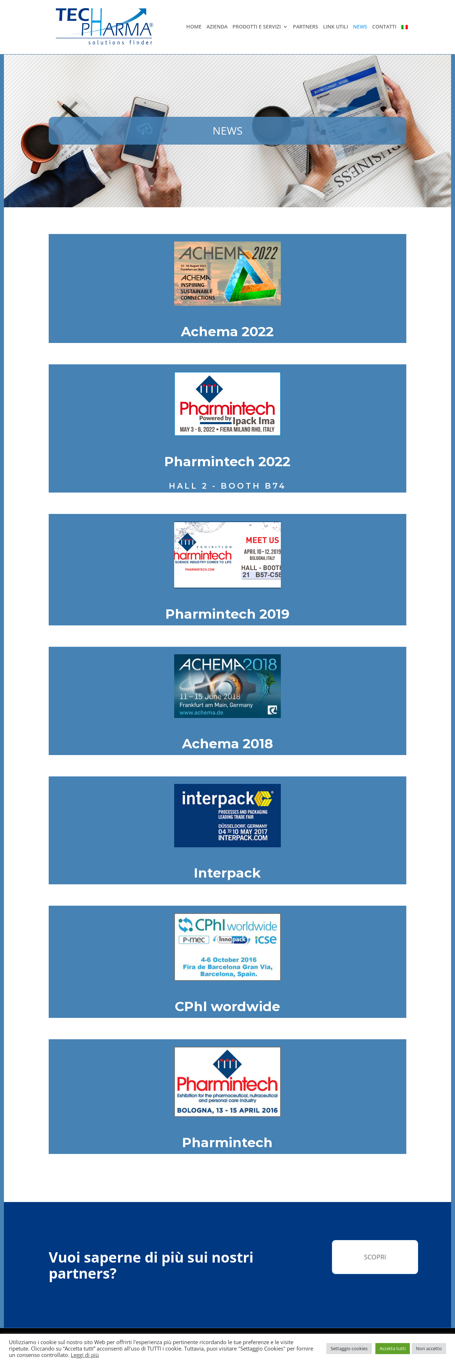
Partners (305, 27)
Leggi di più (85, 1354)
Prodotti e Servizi (256, 27)
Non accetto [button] (429, 1348)
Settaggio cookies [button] (349, 1348)
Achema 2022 (227, 331)
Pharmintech (227, 1142)
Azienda (217, 27)
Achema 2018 (227, 743)
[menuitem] (404, 35)
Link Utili (335, 27)
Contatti (384, 27)
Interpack (227, 873)
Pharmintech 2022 (227, 461)
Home (194, 27)
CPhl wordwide (227, 1006)
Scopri (375, 1257)
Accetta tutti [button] (393, 1348)
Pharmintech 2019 (227, 614)
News (360, 27)
